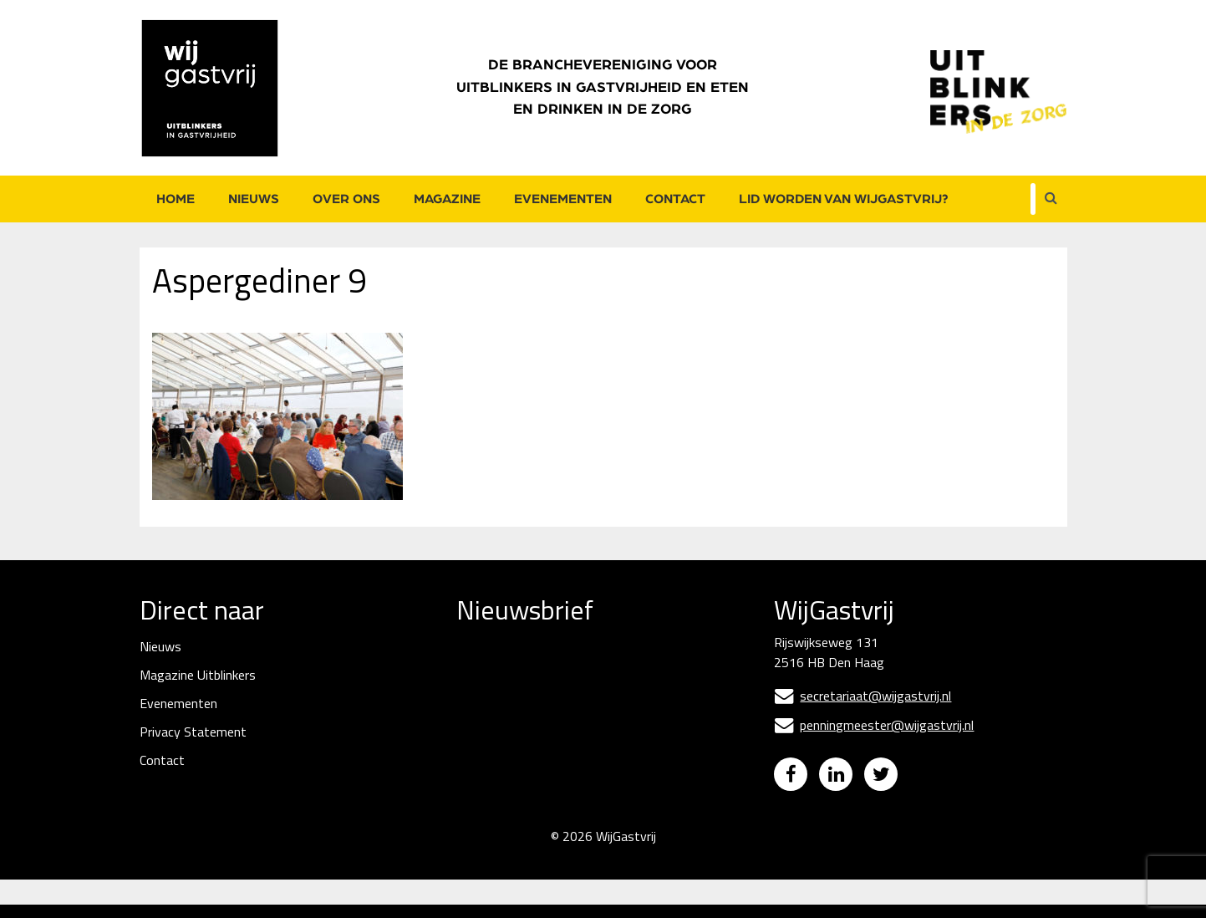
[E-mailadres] (581, 698)
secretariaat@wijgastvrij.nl (862, 696)
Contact (675, 199)
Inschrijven (582, 801)
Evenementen (563, 199)
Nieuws (253, 199)
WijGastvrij (626, 849)
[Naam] (581, 757)
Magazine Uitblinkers (198, 675)
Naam (475, 729)
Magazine (447, 199)
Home (175, 199)
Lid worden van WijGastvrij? (844, 199)
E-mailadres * (495, 672)
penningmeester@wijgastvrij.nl (874, 725)
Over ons (346, 199)
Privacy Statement (193, 732)
